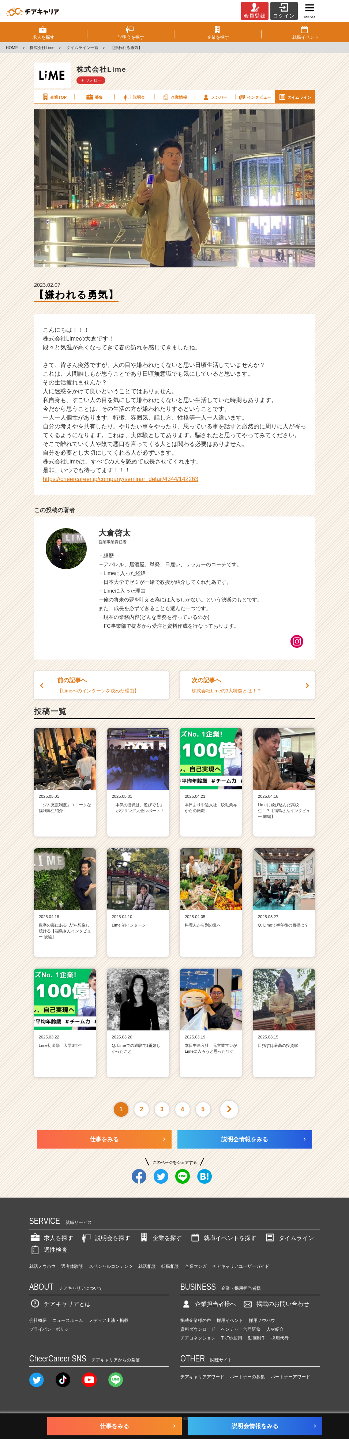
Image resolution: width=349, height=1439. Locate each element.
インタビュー (254, 97)
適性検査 (48, 1249)
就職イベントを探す (222, 1238)
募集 (94, 97)
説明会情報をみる (244, 1139)
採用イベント (230, 1320)
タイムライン (295, 97)
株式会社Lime (42, 47)
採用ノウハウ (262, 1320)
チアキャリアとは (60, 1304)
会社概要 (38, 1320)
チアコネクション (197, 1338)
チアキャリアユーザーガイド (240, 1266)
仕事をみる (104, 1139)
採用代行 (280, 1338)
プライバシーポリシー (51, 1329)
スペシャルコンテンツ (111, 1266)
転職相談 (170, 1266)
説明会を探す (105, 1238)
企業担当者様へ (208, 1304)
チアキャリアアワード (202, 1376)
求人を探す (51, 1238)
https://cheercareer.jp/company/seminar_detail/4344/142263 (120, 479)
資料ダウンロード (197, 1329)
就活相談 (147, 1266)
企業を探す (160, 1238)
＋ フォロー (91, 80)
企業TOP (54, 97)
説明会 (134, 97)
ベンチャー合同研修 (240, 1329)
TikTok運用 (231, 1338)
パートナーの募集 (247, 1376)
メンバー (214, 97)
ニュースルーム (67, 1320)
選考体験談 (72, 1266)
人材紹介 (275, 1329)
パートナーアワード (290, 1376)
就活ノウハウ (42, 1266)
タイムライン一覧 (82, 47)
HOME (12, 47)
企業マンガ (196, 1266)
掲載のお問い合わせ (275, 1304)
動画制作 (257, 1338)
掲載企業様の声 (195, 1320)
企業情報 (174, 97)
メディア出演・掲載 (108, 1320)
